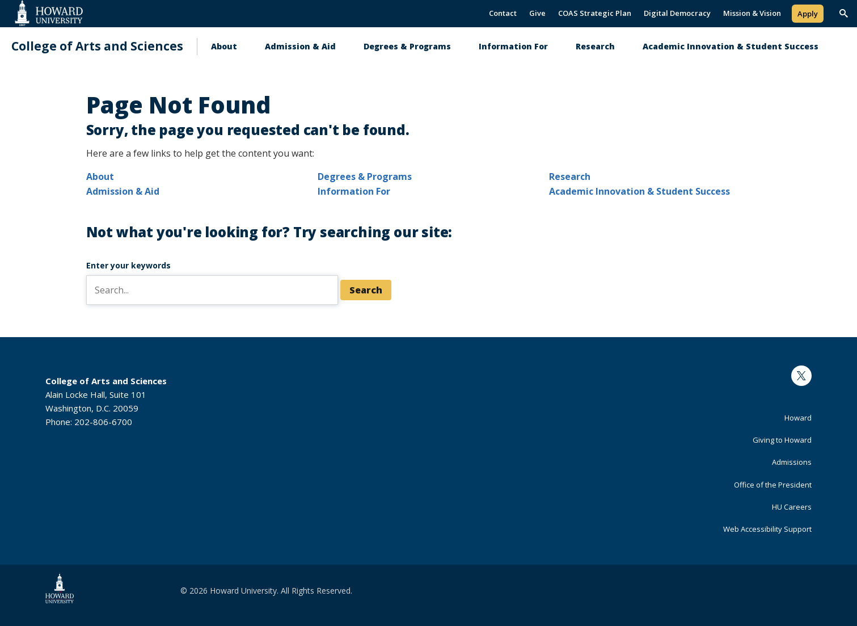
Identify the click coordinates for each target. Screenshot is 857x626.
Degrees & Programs (407, 46)
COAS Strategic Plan (594, 13)
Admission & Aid (300, 46)
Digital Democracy (677, 13)
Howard (798, 418)
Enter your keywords (128, 265)
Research (595, 46)
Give (537, 13)
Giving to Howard (782, 440)
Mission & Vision (752, 13)
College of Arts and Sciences (97, 46)
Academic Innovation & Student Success (730, 46)
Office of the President (773, 485)
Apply (807, 14)
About (224, 46)
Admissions (792, 462)
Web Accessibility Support (767, 529)
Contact (503, 13)
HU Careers (792, 507)
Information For (513, 46)
